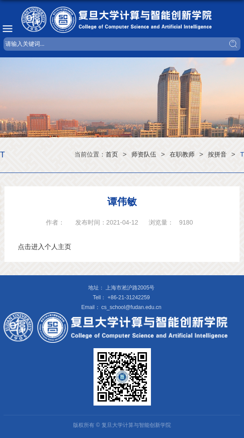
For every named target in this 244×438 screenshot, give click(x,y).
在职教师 (182, 154)
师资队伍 (143, 154)
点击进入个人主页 (44, 246)
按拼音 (217, 154)
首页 (112, 154)
